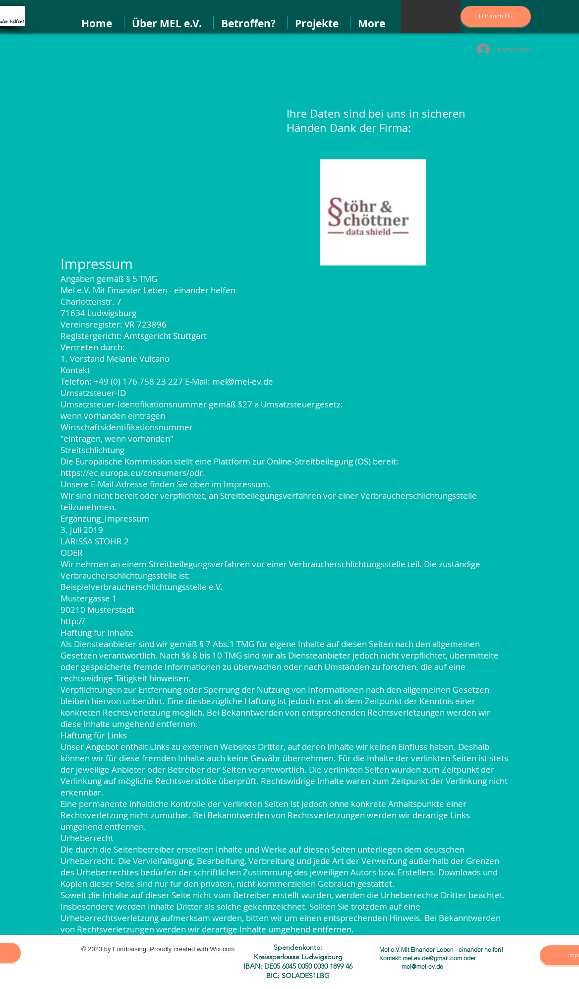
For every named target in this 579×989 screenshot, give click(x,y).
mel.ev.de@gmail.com (432, 958)
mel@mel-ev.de (422, 966)
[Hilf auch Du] (496, 16)
